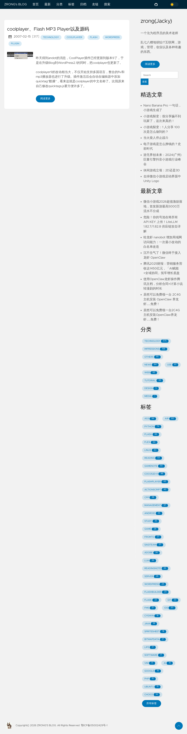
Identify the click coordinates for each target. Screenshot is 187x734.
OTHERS (152, 356)
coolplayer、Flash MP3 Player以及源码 (48, 29)
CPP (150, 497)
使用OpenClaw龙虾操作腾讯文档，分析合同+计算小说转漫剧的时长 (163, 284)
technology (51, 37)
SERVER (152, 576)
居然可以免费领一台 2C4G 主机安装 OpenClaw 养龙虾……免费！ (162, 299)
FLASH (151, 434)
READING (153, 458)
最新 (47, 4)
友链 (95, 4)
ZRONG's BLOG (15, 4)
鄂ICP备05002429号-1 (94, 725)
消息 (62, 58)
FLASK (151, 600)
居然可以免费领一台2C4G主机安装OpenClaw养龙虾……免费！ (161, 315)
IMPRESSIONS (155, 349)
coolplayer (74, 37)
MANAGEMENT (156, 505)
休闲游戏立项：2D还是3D (161, 170)
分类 (59, 4)
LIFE (150, 647)
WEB (150, 372)
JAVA (150, 623)
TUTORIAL (153, 380)
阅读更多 (45, 98)
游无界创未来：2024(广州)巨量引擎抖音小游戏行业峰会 (162, 159)
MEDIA (150, 396)
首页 (35, 4)
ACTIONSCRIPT (156, 489)
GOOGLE (152, 671)
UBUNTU (152, 686)
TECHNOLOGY (156, 341)
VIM (149, 663)
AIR (170, 418)
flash (93, 37)
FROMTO (152, 537)
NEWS (151, 364)
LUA (150, 560)
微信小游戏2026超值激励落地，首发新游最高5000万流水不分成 (162, 206)
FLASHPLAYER (156, 481)
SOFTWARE (154, 655)
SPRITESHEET (155, 631)
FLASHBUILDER (156, 592)
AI (168, 663)
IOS (169, 607)
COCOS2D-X (154, 473)
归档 (83, 4)
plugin (15, 43)
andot (52, 58)
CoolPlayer (76, 58)
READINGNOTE (156, 568)
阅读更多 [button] (150, 64)
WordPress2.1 (67, 63)
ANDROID (153, 513)
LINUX (151, 450)
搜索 (107, 4)
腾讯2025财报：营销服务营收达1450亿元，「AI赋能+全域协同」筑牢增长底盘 (162, 268)
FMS (150, 607)
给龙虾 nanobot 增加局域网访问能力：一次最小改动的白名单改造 (162, 242)
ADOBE (152, 552)
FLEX (151, 442)
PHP (150, 678)
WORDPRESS (155, 584)
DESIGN (151, 388)
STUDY (151, 521)
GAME (151, 529)
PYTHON (152, 426)
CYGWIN (152, 615)
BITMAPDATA (155, 639)
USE (172, 364)
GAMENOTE (154, 466)
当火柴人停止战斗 (156, 138)
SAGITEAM (153, 544)
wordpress (112, 37)
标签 (71, 4)
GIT (172, 600)
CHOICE (152, 694)
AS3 (150, 418)
